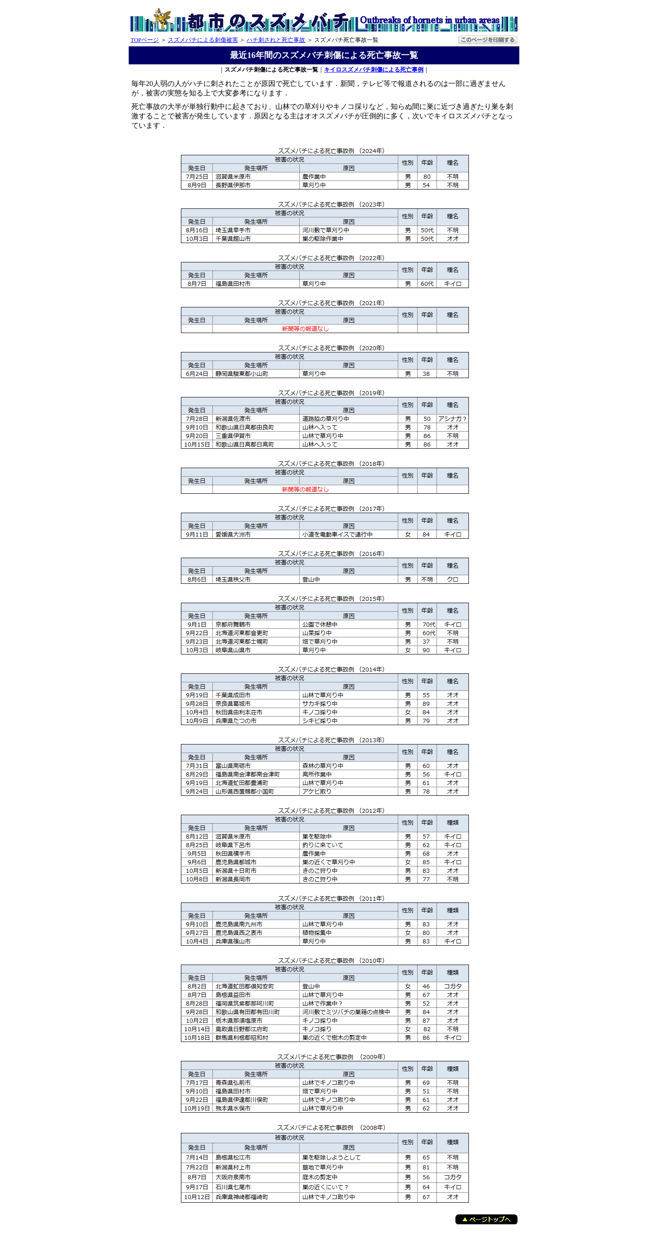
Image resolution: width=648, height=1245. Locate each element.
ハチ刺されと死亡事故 (276, 39)
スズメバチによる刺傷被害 (203, 39)
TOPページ (144, 39)
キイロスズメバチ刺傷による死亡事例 (373, 69)
